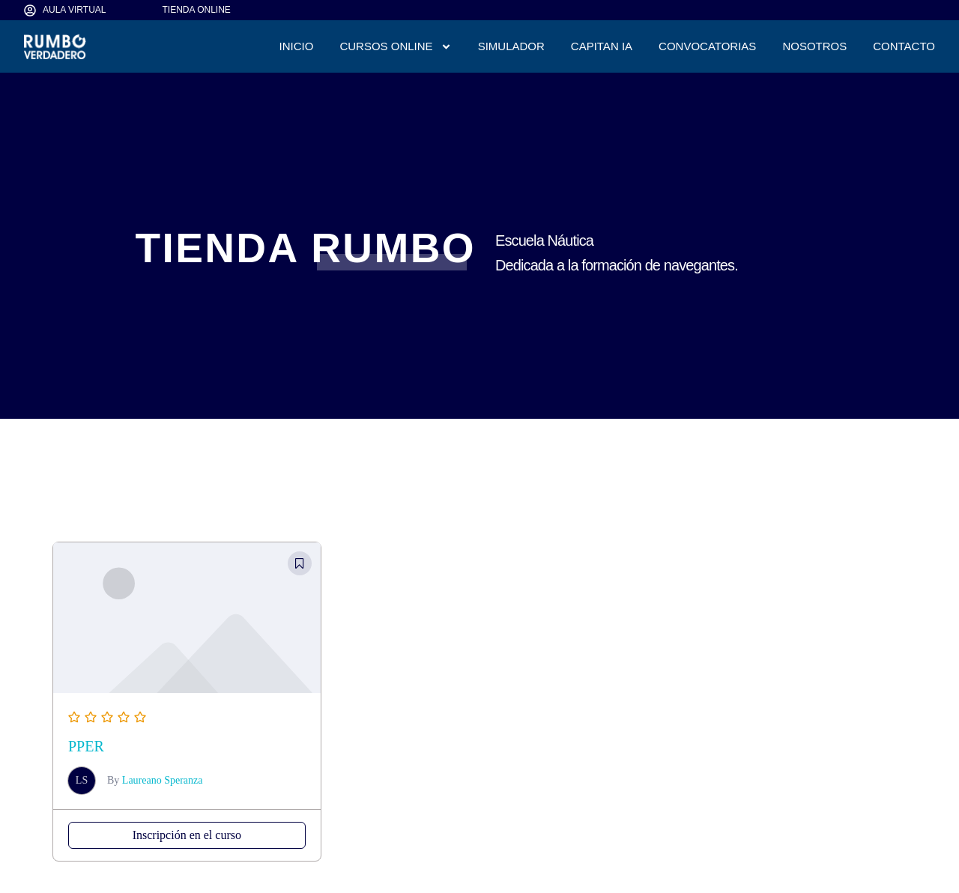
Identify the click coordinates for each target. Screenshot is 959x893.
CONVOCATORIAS (707, 46)
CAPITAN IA (601, 46)
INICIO (296, 46)
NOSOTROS (814, 46)
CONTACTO (904, 46)
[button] (300, 563)
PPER (86, 746)
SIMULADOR (511, 46)
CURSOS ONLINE (395, 47)
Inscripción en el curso (187, 835)
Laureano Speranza (162, 780)
